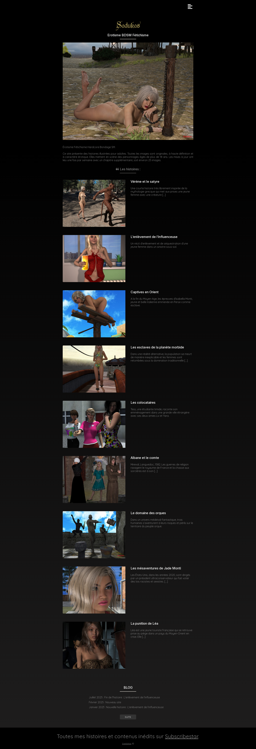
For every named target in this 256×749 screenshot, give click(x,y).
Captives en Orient (145, 292)
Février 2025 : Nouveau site (105, 702)
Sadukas (126, 743)
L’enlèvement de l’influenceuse (154, 237)
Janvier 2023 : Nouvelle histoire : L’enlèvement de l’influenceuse (126, 707)
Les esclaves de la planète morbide (157, 347)
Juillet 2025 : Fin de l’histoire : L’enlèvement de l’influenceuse (124, 697)
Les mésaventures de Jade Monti (156, 568)
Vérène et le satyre (145, 182)
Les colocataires (143, 402)
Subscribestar (181, 736)
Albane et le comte (145, 458)
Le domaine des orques (148, 513)
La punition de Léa (144, 623)
